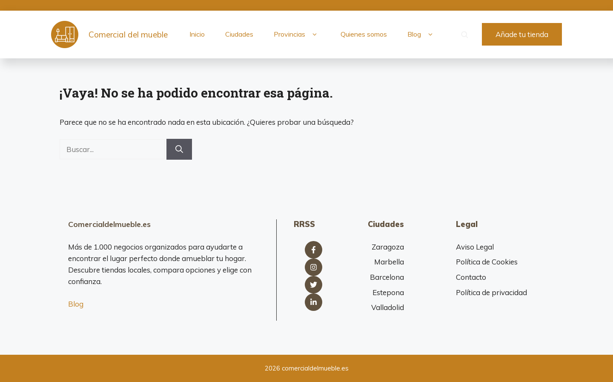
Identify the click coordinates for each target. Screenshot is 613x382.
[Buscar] (179, 149)
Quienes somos (364, 34)
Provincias (297, 34)
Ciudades (239, 34)
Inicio (197, 34)
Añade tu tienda (522, 34)
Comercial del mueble (128, 34)
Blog (421, 34)
